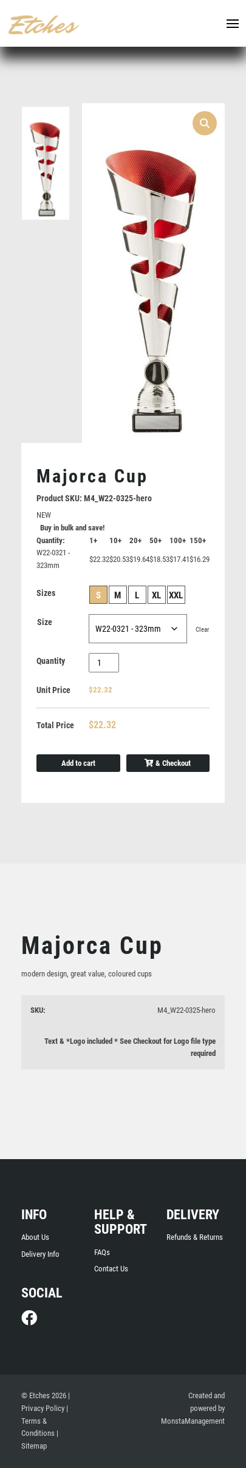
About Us (35, 1237)
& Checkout (168, 763)
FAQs (102, 1252)
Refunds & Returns (194, 1237)
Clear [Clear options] (202, 630)
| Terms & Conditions (44, 1421)
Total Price (55, 725)
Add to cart (78, 763)
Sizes (45, 593)
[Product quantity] (104, 662)
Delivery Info (40, 1254)
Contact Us (111, 1268)
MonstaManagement (193, 1421)
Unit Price (53, 690)
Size (44, 622)
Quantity (50, 661)
